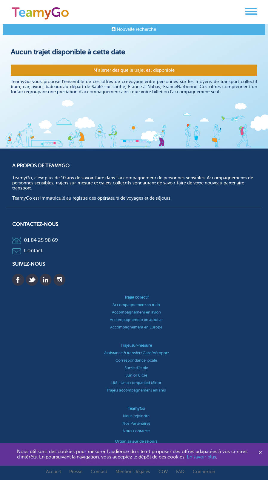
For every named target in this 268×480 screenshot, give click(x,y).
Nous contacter (136, 431)
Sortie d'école (136, 368)
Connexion (204, 471)
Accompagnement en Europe (136, 327)
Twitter (32, 280)
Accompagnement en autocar (136, 319)
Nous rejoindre (136, 416)
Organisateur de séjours (136, 441)
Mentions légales (132, 471)
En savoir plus (201, 457)
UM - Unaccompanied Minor (136, 382)
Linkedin (46, 280)
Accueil (53, 471)
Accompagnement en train (136, 304)
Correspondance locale (136, 360)
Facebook (18, 280)
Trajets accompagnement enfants (136, 390)
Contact (27, 250)
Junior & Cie (136, 375)
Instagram (59, 280)
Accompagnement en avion (136, 312)
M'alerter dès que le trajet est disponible (134, 70)
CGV (163, 471)
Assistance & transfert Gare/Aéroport (136, 353)
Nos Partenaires (136, 423)
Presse (75, 471)
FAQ (180, 471)
